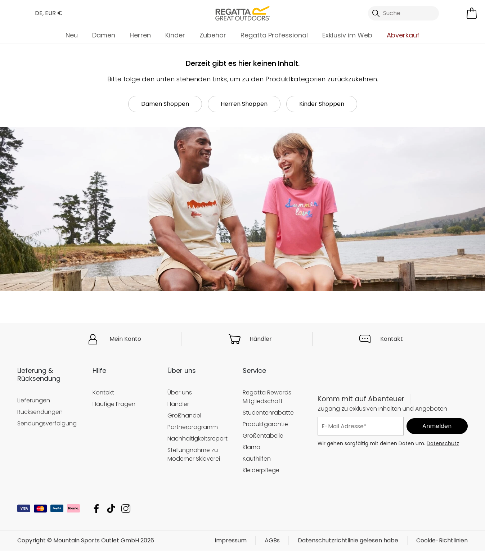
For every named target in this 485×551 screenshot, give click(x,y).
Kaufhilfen (257, 459)
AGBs (272, 541)
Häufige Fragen (114, 404)
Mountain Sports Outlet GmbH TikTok (111, 508)
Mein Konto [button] (125, 339)
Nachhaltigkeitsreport (197, 438)
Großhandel (184, 415)
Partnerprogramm (192, 427)
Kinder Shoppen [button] (321, 104)
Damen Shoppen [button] (165, 104)
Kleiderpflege (261, 470)
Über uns (179, 392)
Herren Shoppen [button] (244, 104)
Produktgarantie (265, 424)
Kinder (175, 35)
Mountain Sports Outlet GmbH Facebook (96, 508)
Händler (261, 339)
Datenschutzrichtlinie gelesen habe (348, 541)
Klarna (251, 447)
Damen (103, 35)
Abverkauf (403, 35)
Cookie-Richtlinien (442, 541)
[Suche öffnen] (403, 13)
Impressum (231, 541)
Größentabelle (263, 436)
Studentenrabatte (268, 412)
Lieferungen (33, 400)
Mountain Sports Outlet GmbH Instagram (125, 508)
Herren (140, 35)
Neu (72, 35)
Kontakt (391, 339)
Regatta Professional (274, 35)
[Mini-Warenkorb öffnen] (471, 13)
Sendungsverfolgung (47, 423)
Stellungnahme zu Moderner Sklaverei (193, 454)
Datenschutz (443, 443)
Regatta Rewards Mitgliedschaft (267, 396)
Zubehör (212, 35)
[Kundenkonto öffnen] (454, 13)
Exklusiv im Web (347, 35)
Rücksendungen (40, 412)
